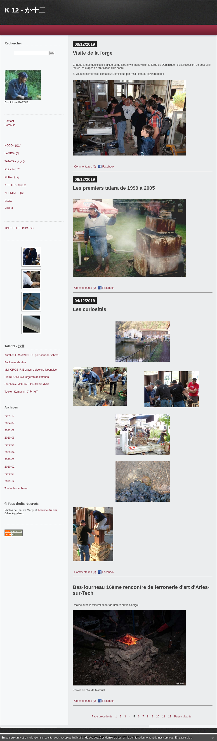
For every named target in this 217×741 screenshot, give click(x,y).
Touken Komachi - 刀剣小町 (21, 391)
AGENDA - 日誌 (14, 193)
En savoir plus (183, 737)
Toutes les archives (16, 488)
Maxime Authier (47, 510)
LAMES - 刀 (12, 153)
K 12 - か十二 (25, 10)
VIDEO (9, 208)
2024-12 (9, 416)
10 (157, 716)
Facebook (106, 166)
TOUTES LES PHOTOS (19, 228)
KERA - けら (12, 177)
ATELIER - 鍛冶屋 (15, 185)
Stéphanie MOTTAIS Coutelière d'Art (27, 384)
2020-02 (9, 466)
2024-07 (9, 423)
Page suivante (182, 716)
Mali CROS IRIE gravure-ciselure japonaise (31, 369)
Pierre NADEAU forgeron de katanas (27, 377)
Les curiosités (89, 309)
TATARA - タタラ (15, 161)
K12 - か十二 (12, 169)
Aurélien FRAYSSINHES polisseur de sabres (32, 355)
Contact (9, 121)
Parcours (10, 125)
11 (163, 716)
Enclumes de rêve (15, 362)
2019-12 (9, 481)
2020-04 (9, 452)
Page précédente (102, 716)
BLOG (8, 200)
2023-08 (9, 430)
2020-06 (9, 437)
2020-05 (9, 445)
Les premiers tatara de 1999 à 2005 (114, 188)
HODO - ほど (13, 145)
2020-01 (9, 474)
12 (169, 716)
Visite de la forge (93, 53)
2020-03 (9, 459)
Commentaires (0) (85, 166)
